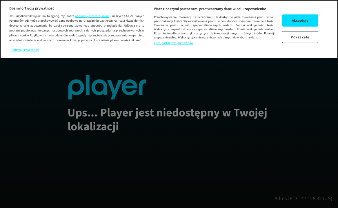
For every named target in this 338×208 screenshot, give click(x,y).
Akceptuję (300, 20)
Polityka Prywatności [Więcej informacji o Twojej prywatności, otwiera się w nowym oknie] (25, 50)
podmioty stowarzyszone (92, 16)
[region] (169, 29)
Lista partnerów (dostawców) (174, 43)
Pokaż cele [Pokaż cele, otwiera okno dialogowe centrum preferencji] (300, 37)
